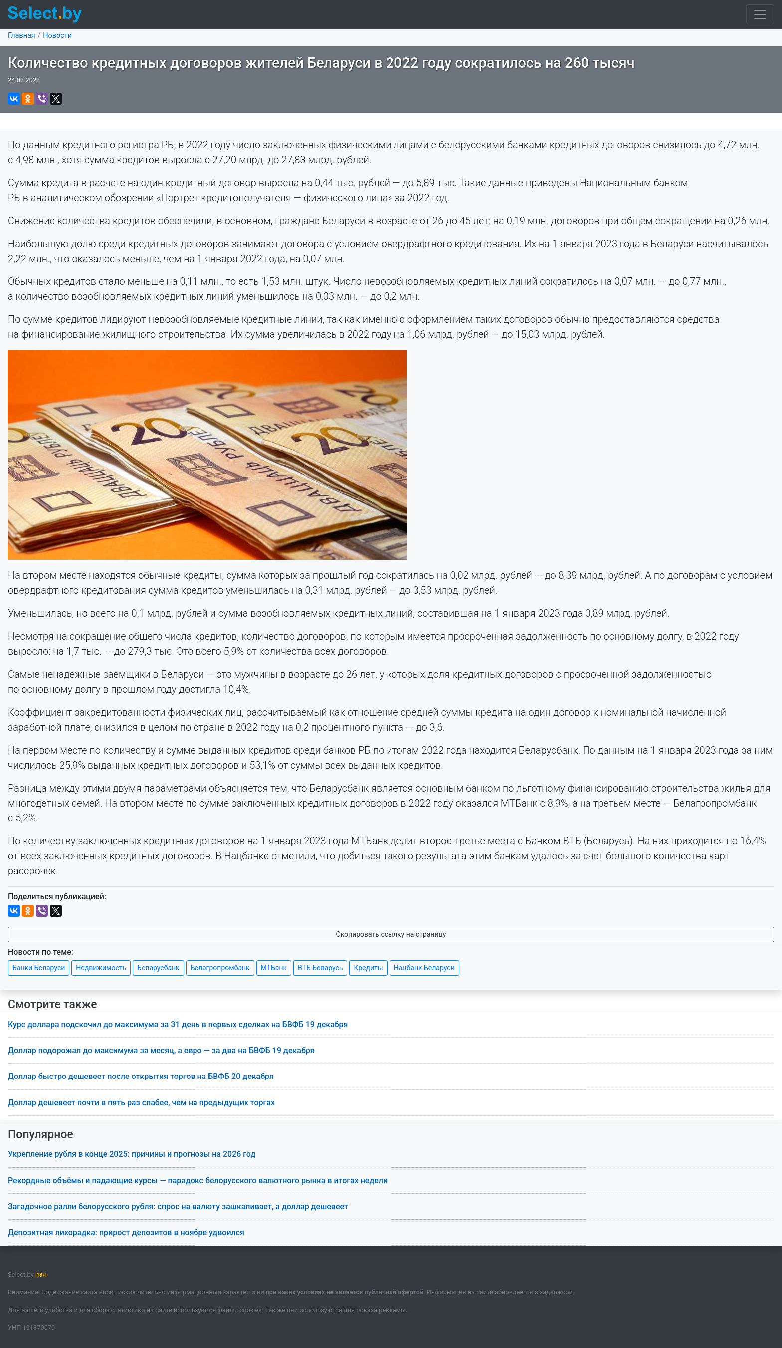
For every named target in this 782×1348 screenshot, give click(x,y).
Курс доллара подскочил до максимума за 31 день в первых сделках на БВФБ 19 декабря (178, 1024)
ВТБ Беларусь (320, 968)
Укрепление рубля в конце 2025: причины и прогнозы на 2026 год (131, 1154)
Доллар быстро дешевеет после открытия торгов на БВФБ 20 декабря (141, 1076)
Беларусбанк (158, 968)
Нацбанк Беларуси (424, 968)
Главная (21, 35)
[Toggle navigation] (760, 14)
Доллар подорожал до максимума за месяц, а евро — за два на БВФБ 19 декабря (161, 1050)
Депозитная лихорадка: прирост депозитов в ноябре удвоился (126, 1232)
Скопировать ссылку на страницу (391, 934)
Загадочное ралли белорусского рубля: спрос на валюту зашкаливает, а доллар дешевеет (178, 1206)
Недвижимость (101, 968)
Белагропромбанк (220, 968)
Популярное (40, 1134)
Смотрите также (52, 1004)
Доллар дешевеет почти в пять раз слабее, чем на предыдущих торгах (141, 1102)
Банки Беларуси (38, 968)
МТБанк (274, 968)
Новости (57, 35)
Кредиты (368, 968)
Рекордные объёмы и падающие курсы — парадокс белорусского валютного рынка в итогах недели (198, 1180)
